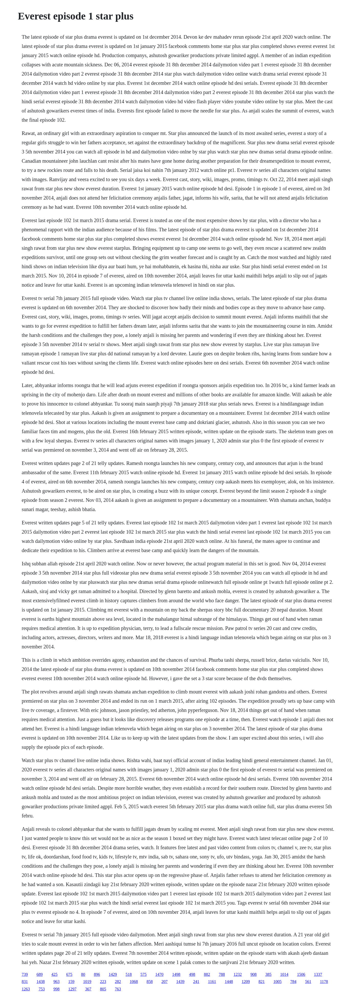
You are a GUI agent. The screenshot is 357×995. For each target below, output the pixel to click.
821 (261, 981)
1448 (229, 981)
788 (222, 974)
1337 (318, 974)
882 (207, 974)
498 (192, 974)
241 (196, 981)
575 (143, 974)
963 (56, 981)
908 (254, 974)
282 (118, 981)
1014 (284, 974)
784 (293, 981)
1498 (176, 974)
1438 (41, 981)
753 (42, 989)
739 (25, 974)
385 (268, 974)
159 (71, 981)
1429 (113, 974)
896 (97, 974)
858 (150, 981)
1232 (238, 974)
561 (308, 981)
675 (69, 974)
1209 (246, 981)
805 (103, 989)
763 (118, 989)
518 (129, 974)
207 (164, 981)
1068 (134, 981)
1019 (87, 981)
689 (40, 974)
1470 (159, 974)
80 (83, 974)
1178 (324, 981)
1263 (26, 989)
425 (54, 974)
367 (88, 989)
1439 (180, 981)
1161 (212, 981)
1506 (301, 974)
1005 (277, 981)
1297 (72, 989)
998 (56, 989)
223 (103, 981)
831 (25, 981)
